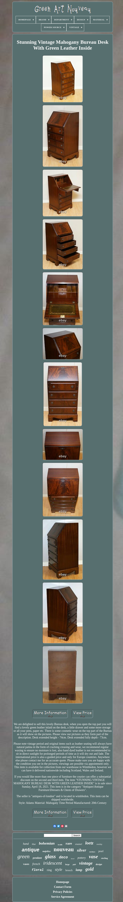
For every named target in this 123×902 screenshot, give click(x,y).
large (67, 864)
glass (50, 856)
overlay (99, 844)
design (99, 864)
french (36, 864)
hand (26, 843)
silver (81, 850)
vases (26, 864)
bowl (72, 859)
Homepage (62, 882)
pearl (100, 851)
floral (38, 870)
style (58, 869)
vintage (86, 863)
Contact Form (62, 886)
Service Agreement (62, 896)
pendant (37, 857)
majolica (47, 851)
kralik (60, 845)
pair (74, 864)
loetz (89, 843)
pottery (82, 857)
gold (89, 869)
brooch (68, 870)
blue (34, 844)
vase (93, 856)
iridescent (52, 863)
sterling (104, 858)
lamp (79, 870)
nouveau (64, 849)
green (23, 856)
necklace (92, 852)
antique (30, 850)
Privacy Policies (62, 891)
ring (49, 870)
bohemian (47, 843)
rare (69, 843)
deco (63, 857)
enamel (78, 844)
